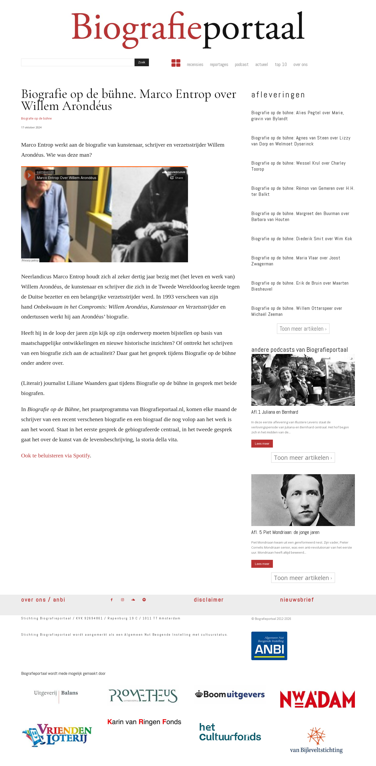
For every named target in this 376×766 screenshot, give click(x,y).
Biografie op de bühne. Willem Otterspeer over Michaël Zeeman (296, 311)
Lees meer (262, 443)
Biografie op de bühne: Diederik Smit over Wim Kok (301, 238)
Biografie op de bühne (36, 118)
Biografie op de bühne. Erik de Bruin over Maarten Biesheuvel (300, 286)
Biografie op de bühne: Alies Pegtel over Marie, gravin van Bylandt (297, 115)
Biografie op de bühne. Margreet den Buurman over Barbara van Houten (300, 216)
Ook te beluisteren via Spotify (55, 455)
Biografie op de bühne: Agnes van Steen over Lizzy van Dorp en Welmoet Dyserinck (301, 141)
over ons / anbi (43, 599)
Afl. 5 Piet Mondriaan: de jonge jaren (285, 532)
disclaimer (209, 599)
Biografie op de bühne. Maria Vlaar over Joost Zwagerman (296, 261)
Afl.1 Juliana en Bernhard (274, 412)
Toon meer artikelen (303, 328)
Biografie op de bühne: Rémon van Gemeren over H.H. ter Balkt (303, 191)
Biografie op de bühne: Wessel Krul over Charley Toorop (298, 166)
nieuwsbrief (297, 599)
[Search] (142, 62)
